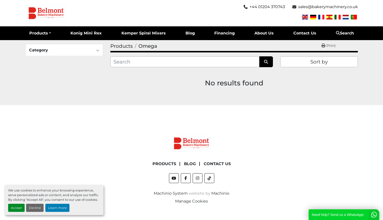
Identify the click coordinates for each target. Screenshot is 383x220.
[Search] (184, 61)
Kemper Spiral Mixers (143, 33)
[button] (40, 33)
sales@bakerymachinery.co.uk (328, 6)
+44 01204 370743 (267, 6)
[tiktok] (209, 178)
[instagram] (197, 178)
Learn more (57, 208)
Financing (224, 33)
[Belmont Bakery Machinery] (192, 143)
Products (38, 33)
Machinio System (171, 193)
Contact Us (304, 33)
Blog (190, 33)
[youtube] (174, 178)
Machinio (220, 193)
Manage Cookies (191, 201)
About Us (264, 33)
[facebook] (186, 178)
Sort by (319, 62)
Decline (35, 208)
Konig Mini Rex (86, 33)
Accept (16, 208)
